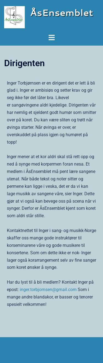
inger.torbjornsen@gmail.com (48, 289)
